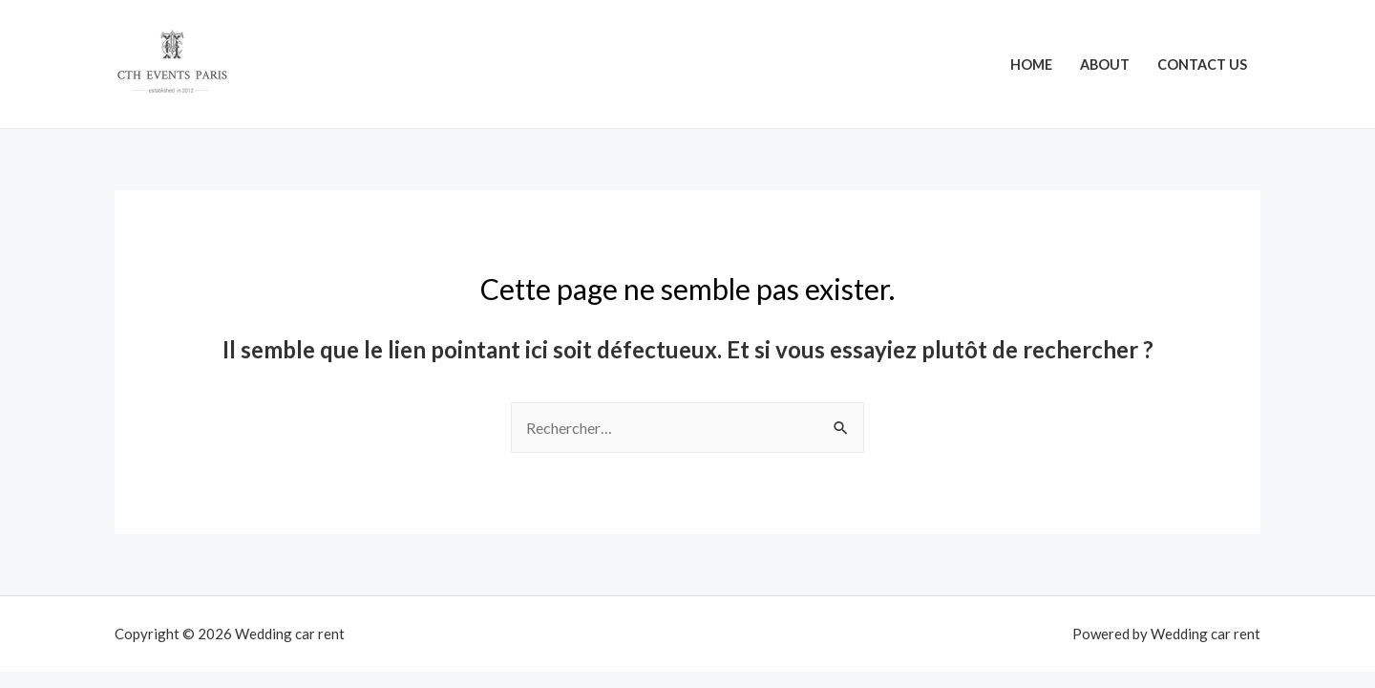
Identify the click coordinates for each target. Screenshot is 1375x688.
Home (1031, 64)
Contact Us (1202, 64)
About (1105, 64)
